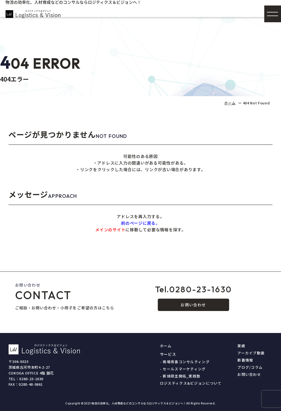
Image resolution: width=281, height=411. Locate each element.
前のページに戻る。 (140, 223)
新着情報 (245, 360)
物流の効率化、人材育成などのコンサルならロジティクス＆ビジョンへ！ (138, 403)
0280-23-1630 (193, 289)
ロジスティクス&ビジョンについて (191, 383)
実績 (241, 346)
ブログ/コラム (250, 367)
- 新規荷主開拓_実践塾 (180, 376)
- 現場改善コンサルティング (185, 361)
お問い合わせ (193, 304)
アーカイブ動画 (251, 353)
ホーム (229, 102)
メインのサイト (110, 229)
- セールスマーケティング (183, 369)
